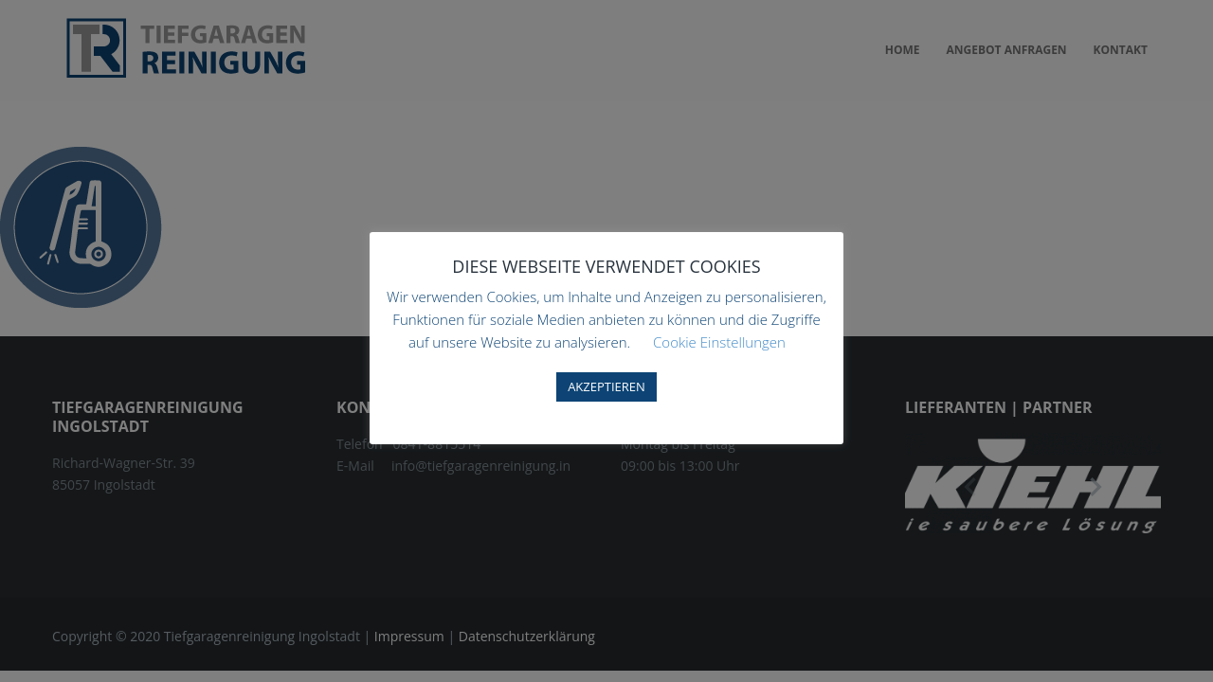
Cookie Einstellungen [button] (719, 341)
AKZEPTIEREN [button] (606, 386)
